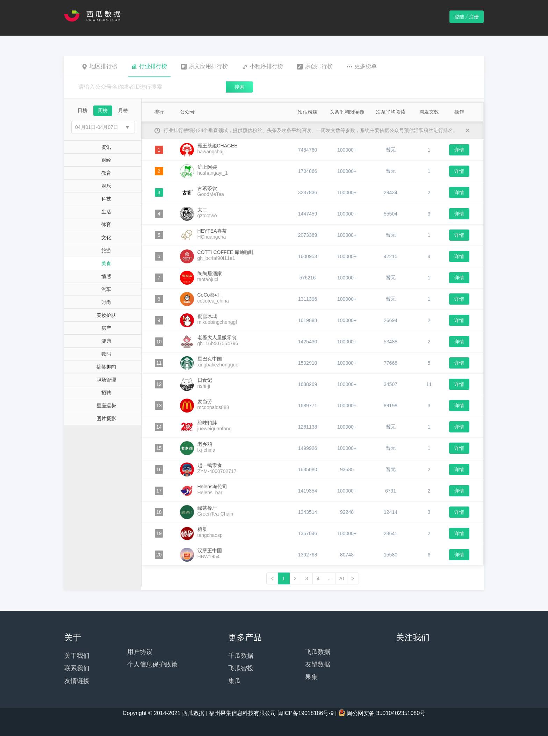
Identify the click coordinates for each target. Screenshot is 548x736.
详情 (459, 150)
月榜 (123, 110)
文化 (106, 237)
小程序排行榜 (262, 66)
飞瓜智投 (240, 668)
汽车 (106, 289)
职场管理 (106, 379)
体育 (106, 224)
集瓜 (234, 680)
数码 (106, 354)
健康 (106, 341)
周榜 (103, 110)
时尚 (106, 302)
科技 (106, 199)
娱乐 (106, 186)
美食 (106, 263)
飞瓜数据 (317, 651)
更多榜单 (362, 66)
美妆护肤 (106, 315)
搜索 (239, 87)
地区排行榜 (99, 66)
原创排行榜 (315, 66)
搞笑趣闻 (106, 367)
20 (341, 578)
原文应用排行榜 (204, 66)
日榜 (82, 110)
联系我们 (76, 668)
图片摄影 (106, 418)
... (330, 578)
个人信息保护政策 (152, 664)
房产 (106, 328)
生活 (106, 211)
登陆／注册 (466, 17)
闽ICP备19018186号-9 (305, 713)
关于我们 (76, 655)
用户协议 (139, 651)
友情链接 (76, 680)
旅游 (106, 250)
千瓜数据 (240, 655)
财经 (106, 160)
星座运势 (106, 405)
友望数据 (317, 664)
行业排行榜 (149, 66)
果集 (311, 676)
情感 (106, 276)
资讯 (106, 147)
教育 (106, 173)
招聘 (106, 392)
